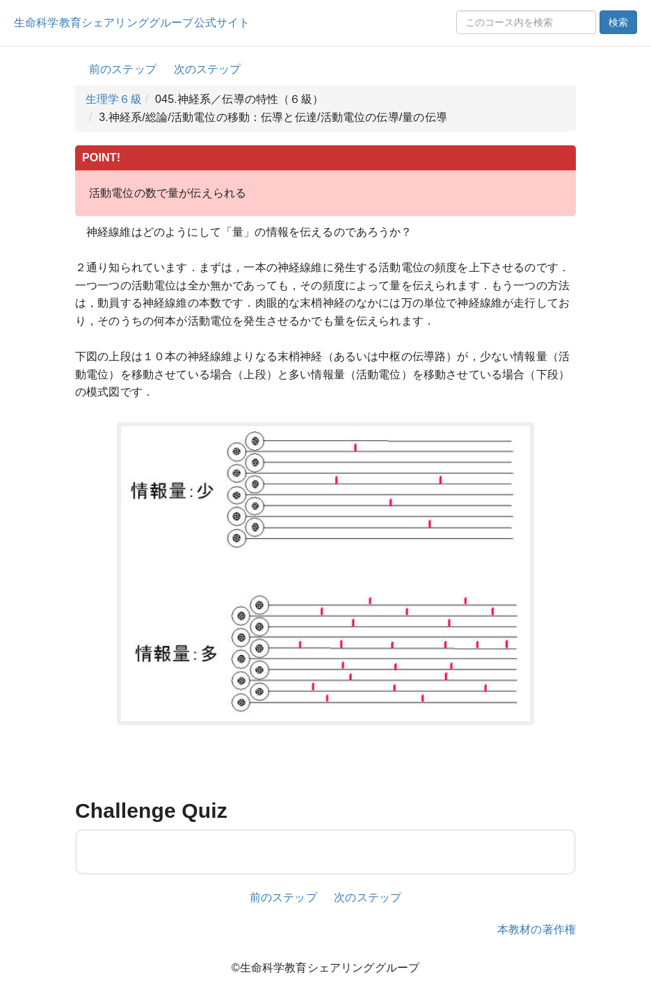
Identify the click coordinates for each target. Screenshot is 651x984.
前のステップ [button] (122, 69)
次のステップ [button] (207, 69)
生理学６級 (114, 99)
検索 (618, 22)
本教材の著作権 (536, 929)
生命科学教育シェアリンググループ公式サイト (132, 23)
